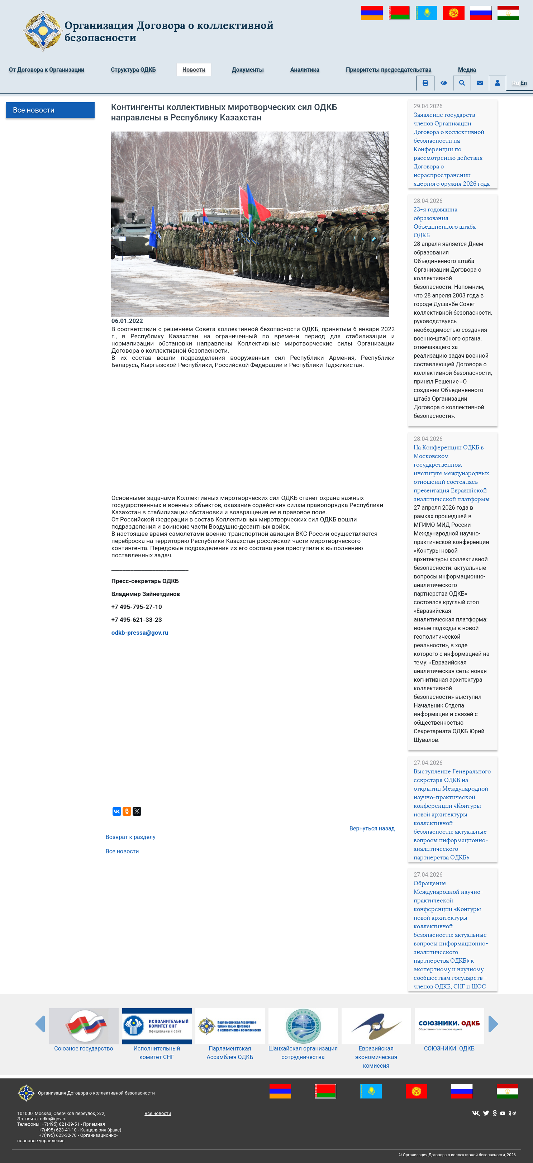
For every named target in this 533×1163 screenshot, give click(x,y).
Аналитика (304, 69)
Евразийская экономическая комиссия (376, 1046)
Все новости (33, 110)
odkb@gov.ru (53, 1118)
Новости (193, 69)
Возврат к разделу (131, 837)
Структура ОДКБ (133, 69)
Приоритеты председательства (389, 69)
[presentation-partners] (39, 1023)
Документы (248, 69)
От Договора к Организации (46, 69)
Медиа (467, 69)
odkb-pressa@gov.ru (139, 632)
